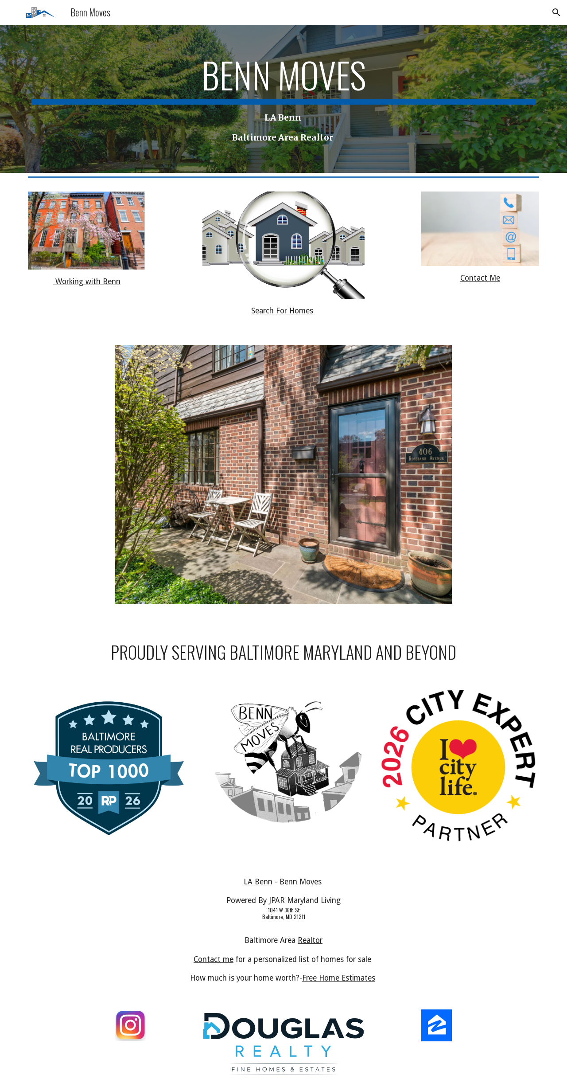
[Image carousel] (283, 480)
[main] (283, 99)
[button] (556, 12)
